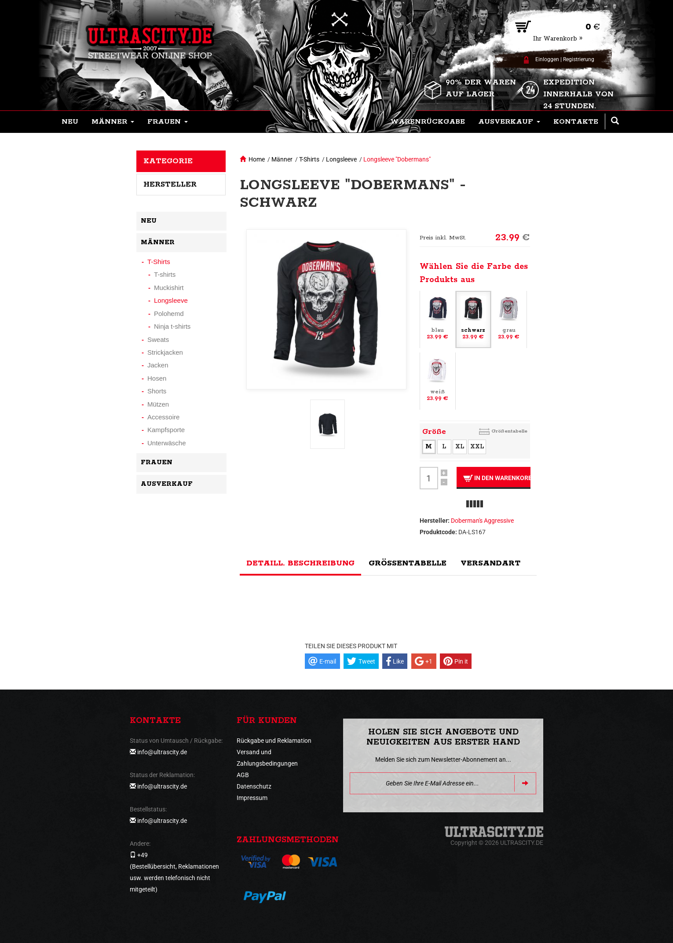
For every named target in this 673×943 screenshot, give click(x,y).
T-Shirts (309, 159)
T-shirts (165, 274)
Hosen (156, 378)
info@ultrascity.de (162, 752)
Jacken (157, 365)
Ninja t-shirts (172, 326)
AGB (243, 774)
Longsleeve (341, 159)
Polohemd (169, 313)
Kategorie (168, 161)
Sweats (158, 339)
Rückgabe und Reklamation (274, 740)
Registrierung (578, 59)
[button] (113, 122)
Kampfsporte (166, 429)
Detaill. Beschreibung (300, 563)
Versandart (490, 563)
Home (257, 159)
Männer (282, 159)
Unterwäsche (166, 443)
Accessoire (163, 417)
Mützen (158, 404)
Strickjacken (165, 352)
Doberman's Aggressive (482, 520)
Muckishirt (169, 287)
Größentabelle (509, 431)
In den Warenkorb (496, 478)
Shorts (156, 391)
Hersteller (170, 184)
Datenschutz (254, 786)
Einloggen (547, 59)
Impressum (252, 797)
